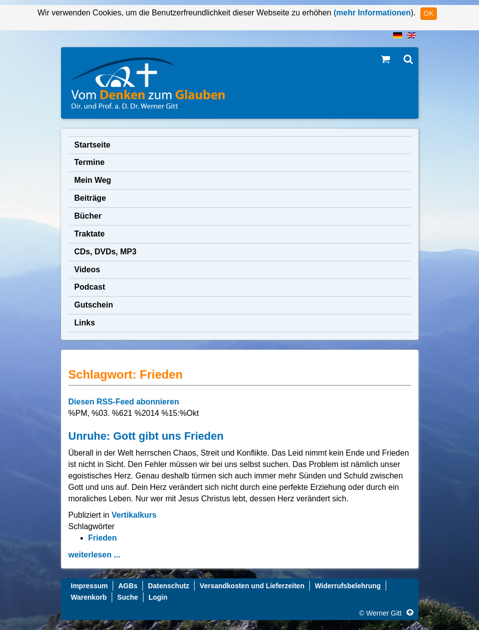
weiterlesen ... (94, 555)
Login (157, 597)
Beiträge (90, 198)
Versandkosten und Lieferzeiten (252, 586)
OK (428, 13)
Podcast (89, 287)
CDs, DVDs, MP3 (105, 251)
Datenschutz (168, 586)
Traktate (89, 234)
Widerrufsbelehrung (348, 586)
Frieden (102, 538)
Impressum (89, 586)
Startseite (92, 145)
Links (84, 322)
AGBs (127, 586)
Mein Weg (92, 180)
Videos (87, 269)
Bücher (88, 216)
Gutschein (93, 305)
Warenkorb (89, 597)
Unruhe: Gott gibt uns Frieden (146, 436)
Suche (127, 597)
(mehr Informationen (371, 12)
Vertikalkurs (134, 515)
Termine (89, 162)
